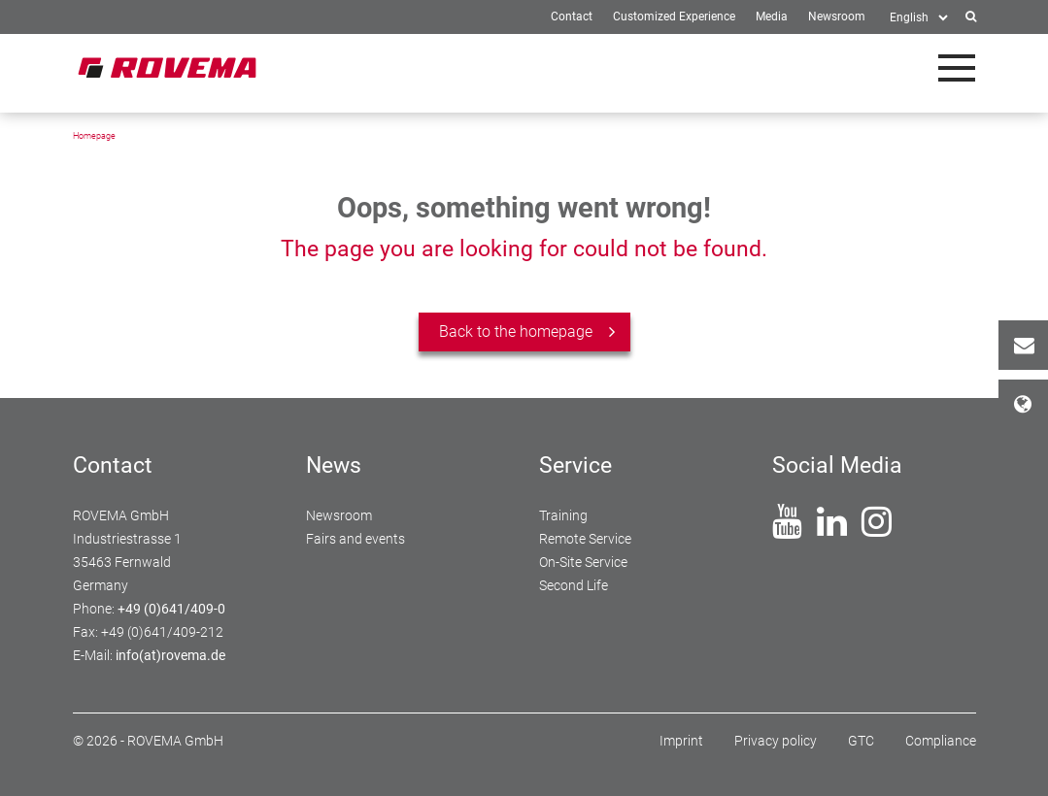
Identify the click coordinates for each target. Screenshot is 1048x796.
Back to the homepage (515, 331)
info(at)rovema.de (170, 655)
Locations (1031, 404)
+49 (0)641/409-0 (171, 608)
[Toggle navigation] (956, 68)
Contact (1031, 345)
